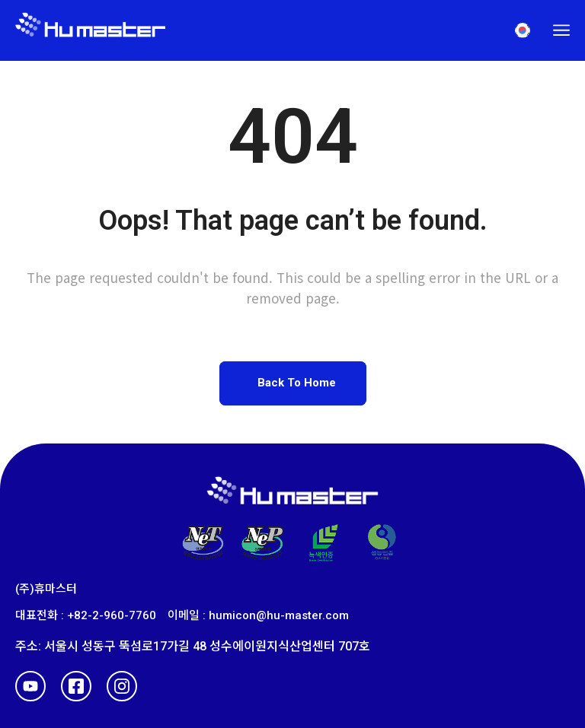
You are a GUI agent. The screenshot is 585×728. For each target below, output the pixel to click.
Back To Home (296, 382)
